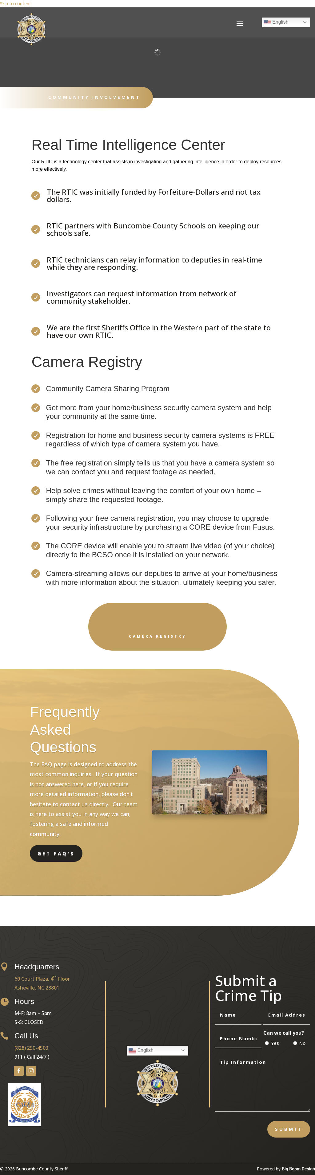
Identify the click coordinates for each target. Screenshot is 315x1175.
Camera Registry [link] (157, 636)
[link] (31, 44)
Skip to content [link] (15, 3)
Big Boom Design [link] (298, 1168)
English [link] (276, 22)
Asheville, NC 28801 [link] (36, 987)
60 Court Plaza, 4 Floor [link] (42, 978)
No (302, 1043)
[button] (240, 23)
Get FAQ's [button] (56, 853)
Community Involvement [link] (94, 97)
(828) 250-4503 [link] (31, 1048)
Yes (275, 1043)
